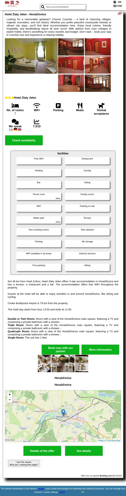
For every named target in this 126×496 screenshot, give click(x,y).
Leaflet (100, 440)
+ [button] (9, 395)
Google (41, 488)
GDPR (62, 492)
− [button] (9, 400)
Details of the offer (42, 450)
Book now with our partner (60, 349)
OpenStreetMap (113, 440)
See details (84, 450)
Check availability (23, 140)
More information (100, 349)
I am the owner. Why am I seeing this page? (24, 463)
